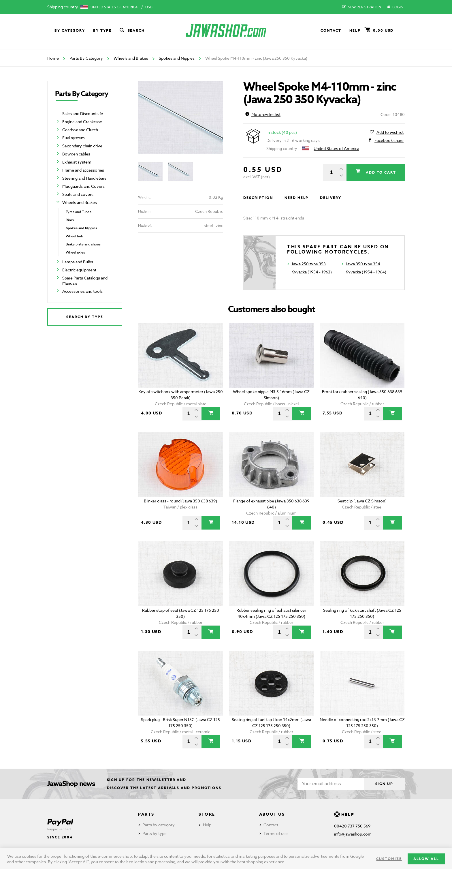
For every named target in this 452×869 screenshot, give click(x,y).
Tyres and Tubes (78, 211)
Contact (331, 30)
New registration (361, 7)
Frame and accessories (83, 170)
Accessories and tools (82, 291)
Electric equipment (79, 270)
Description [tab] (258, 197)
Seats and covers (77, 194)
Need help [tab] (296, 197)
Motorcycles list (262, 114)
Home (53, 58)
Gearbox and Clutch (80, 129)
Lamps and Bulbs (77, 261)
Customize (389, 858)
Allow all (426, 858)
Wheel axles (75, 252)
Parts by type (154, 833)
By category (69, 30)
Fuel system (73, 137)
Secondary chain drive (82, 146)
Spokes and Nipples (177, 58)
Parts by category (158, 824)
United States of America (114, 7)
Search (132, 31)
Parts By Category (86, 58)
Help (355, 30)
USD (148, 7)
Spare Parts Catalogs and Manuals (85, 280)
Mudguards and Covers (83, 186)
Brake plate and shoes (83, 244)
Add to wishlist (390, 132)
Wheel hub (74, 236)
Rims (70, 219)
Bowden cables (76, 154)
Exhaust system (76, 162)
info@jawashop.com (353, 834)
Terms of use (275, 833)
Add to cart (380, 172)
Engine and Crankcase (82, 121)
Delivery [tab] (330, 197)
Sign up (384, 783)
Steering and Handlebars (84, 178)
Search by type (84, 316)
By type (102, 30)
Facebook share (389, 140)
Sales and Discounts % (82, 113)
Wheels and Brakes (131, 58)
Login (395, 7)
